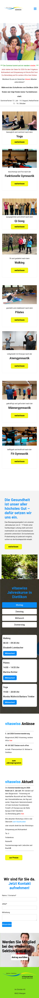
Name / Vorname (9, 895)
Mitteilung (6, 912)
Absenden (7, 924)
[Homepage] (14, 10)
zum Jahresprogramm (13, 762)
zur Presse (13, 858)
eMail (4, 904)
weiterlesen (20, 142)
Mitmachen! (10, 653)
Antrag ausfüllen (19, 957)
